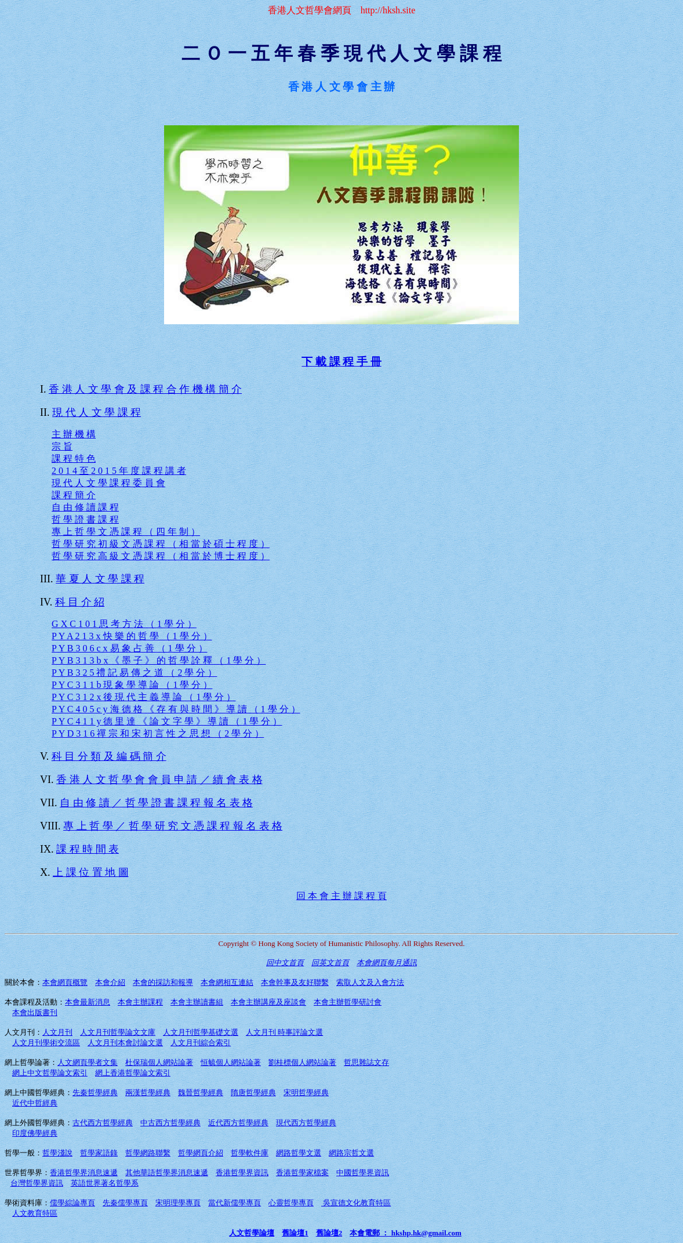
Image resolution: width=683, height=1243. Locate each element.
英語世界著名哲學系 (105, 1183)
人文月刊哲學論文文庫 (117, 1032)
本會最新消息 (87, 1002)
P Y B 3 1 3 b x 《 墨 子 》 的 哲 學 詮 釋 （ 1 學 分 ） (159, 660)
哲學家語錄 (99, 1152)
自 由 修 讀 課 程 (85, 507)
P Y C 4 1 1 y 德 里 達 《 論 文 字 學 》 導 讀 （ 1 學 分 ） (167, 721)
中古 (170, 1122)
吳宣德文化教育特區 (356, 1202)
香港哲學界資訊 (242, 1172)
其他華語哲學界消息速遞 (166, 1172)
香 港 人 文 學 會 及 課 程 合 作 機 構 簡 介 (145, 389)
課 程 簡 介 (74, 495)
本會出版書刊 (34, 1012)
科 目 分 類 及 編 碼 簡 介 (109, 756)
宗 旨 (62, 446)
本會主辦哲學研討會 (348, 1002)
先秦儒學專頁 (125, 1202)
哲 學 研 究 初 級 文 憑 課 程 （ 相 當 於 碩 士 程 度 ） (161, 544)
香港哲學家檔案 (302, 1172)
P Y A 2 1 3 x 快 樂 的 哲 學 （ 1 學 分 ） (132, 636)
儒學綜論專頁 (72, 1202)
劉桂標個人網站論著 (302, 1062)
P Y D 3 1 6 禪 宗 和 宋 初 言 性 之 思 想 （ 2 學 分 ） (158, 733)
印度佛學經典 (34, 1133)
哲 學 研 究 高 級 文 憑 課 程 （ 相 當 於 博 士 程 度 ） (161, 556)
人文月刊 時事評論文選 (284, 1032)
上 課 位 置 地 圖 (91, 872)
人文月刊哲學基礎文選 (200, 1032)
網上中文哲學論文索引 (50, 1072)
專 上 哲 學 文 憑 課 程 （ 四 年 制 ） (126, 532)
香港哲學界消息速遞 (84, 1172)
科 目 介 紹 (80, 602)
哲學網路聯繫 (147, 1152)
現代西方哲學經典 (306, 1122)
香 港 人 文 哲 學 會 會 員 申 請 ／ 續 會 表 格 (159, 779)
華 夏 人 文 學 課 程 (100, 579)
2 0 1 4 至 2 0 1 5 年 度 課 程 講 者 (119, 471)
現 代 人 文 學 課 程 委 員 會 (108, 483)
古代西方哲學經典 (102, 1122)
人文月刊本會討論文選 (125, 1042)
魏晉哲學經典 (200, 1092)
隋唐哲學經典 (253, 1092)
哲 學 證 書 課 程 (85, 519)
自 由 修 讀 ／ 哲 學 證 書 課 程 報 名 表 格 (156, 803)
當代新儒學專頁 (234, 1202)
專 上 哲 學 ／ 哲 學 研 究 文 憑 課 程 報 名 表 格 (172, 826)
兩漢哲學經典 (147, 1092)
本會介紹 (110, 982)
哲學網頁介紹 (200, 1152)
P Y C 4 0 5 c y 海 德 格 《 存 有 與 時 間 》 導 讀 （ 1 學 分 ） (176, 709)
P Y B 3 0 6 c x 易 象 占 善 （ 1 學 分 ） (129, 648)
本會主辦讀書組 (196, 1002)
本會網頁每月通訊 (387, 962)
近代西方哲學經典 (238, 1122)
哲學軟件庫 (249, 1152)
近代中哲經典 (34, 1103)
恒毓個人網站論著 (231, 1062)
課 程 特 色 (74, 458)
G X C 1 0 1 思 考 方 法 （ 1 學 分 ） (124, 624)
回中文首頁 (285, 962)
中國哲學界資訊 (362, 1172)
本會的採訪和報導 (163, 982)
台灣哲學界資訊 (36, 1183)
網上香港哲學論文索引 (132, 1072)
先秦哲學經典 (95, 1092)
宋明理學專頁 (178, 1202)
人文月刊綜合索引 (200, 1042)
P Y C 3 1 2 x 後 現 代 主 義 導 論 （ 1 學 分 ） (143, 697)
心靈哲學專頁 (291, 1202)
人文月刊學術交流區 (46, 1042)
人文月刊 (57, 1032)
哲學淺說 (57, 1152)
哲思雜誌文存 (366, 1062)
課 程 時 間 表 (87, 849)
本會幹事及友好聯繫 (295, 982)
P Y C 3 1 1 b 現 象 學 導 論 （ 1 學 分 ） (132, 685)
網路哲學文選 (298, 1152)
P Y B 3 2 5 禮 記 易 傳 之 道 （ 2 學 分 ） (134, 672)
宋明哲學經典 (306, 1092)
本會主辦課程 (140, 1002)
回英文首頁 (330, 962)
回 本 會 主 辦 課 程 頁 (341, 896)
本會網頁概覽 (65, 982)
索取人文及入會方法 (370, 982)
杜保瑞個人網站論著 (159, 1062)
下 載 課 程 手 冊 (341, 362)
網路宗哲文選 (351, 1152)
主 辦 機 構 (74, 434)
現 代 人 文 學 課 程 (96, 412)
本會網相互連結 (227, 982)
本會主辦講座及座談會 (268, 1002)
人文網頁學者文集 (87, 1062)
